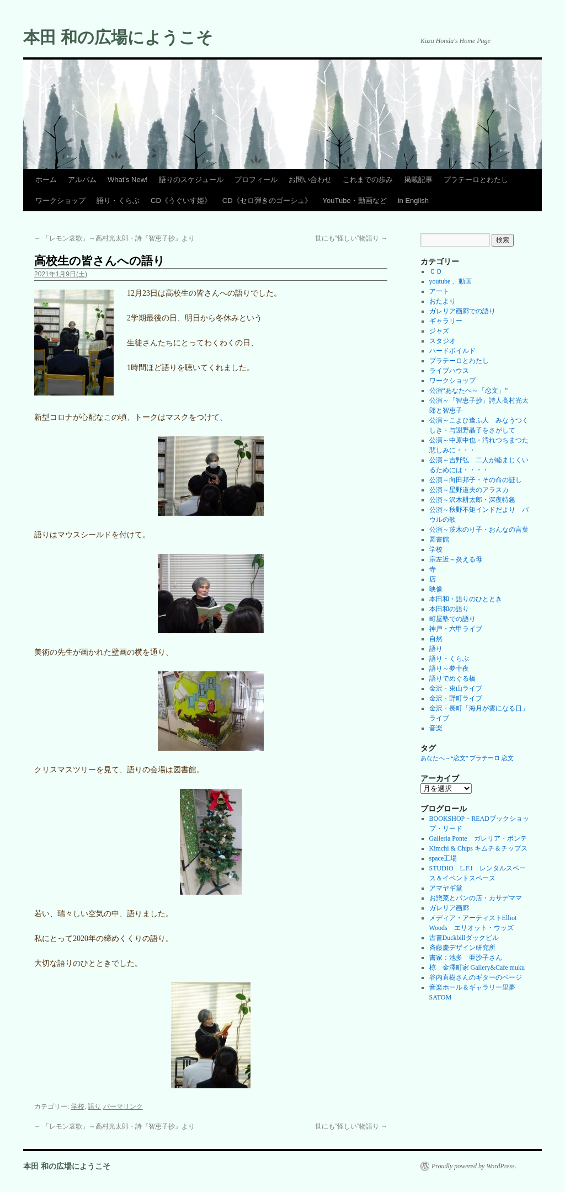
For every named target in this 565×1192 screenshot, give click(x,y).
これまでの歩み (368, 179)
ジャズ (439, 331)
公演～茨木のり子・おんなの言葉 (479, 529)
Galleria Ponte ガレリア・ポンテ (478, 838)
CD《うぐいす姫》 (181, 200)
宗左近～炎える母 (455, 559)
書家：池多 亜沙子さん (465, 957)
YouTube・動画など (355, 200)
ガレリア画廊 (449, 908)
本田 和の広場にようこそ (118, 37)
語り (94, 1106)
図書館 (439, 539)
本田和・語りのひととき (465, 599)
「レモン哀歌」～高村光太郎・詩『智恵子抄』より (114, 238)
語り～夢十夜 (449, 668)
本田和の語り (449, 609)
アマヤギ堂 (445, 888)
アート (439, 291)
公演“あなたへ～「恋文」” (468, 390)
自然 (436, 639)
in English (413, 200)
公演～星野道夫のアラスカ (469, 490)
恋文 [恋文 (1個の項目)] (508, 758)
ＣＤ (436, 271)
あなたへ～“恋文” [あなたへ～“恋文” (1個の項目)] (444, 758)
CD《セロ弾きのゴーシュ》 (267, 200)
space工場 (443, 858)
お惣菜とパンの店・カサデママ (475, 898)
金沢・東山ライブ (455, 688)
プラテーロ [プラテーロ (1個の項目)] (485, 758)
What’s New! (128, 179)
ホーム (46, 179)
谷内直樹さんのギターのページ (475, 977)
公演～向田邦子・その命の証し (475, 480)
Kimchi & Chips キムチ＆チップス (478, 848)
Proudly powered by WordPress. (473, 1166)
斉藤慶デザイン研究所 (462, 948)
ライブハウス (449, 371)
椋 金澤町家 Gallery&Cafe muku (477, 967)
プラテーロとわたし (476, 179)
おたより (442, 301)
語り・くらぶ (118, 200)
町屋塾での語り (452, 619)
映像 (436, 589)
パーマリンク (123, 1106)
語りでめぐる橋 (452, 678)
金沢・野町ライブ (455, 698)
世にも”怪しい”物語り (351, 238)
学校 (77, 1106)
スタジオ (442, 341)
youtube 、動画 (450, 281)
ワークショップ (60, 200)
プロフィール (256, 179)
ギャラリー (445, 321)
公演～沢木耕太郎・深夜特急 (472, 500)
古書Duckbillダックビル (464, 938)
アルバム (82, 179)
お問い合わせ (310, 179)
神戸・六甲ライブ (455, 629)
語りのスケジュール (191, 179)
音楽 (436, 728)
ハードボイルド (452, 351)
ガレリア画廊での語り (462, 311)
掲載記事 (418, 179)
